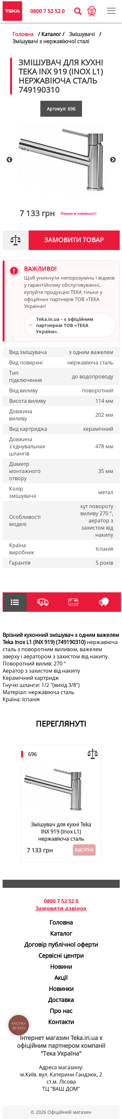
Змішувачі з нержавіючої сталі (50, 41)
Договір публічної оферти (61, 944)
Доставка (61, 1000)
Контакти (61, 1022)
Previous (9, 160)
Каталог (61, 933)
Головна (23, 34)
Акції (61, 977)
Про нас (61, 1011)
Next (113, 160)
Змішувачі (82, 34)
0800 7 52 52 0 (47, 11)
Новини (61, 966)
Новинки (61, 989)
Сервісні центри (61, 955)
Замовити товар (74, 239)
